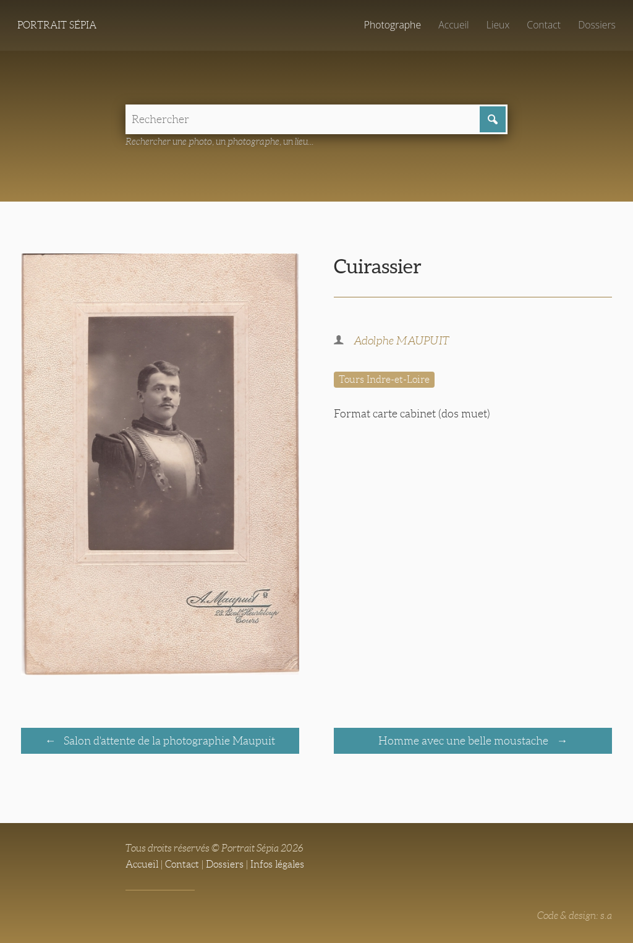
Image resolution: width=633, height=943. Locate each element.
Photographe (392, 25)
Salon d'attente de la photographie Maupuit (168, 741)
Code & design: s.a (574, 915)
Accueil (453, 25)
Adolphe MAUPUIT (401, 341)
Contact (544, 25)
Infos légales (277, 864)
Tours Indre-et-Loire (384, 379)
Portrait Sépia (56, 25)
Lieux (497, 25)
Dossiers (597, 25)
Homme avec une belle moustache (464, 741)
